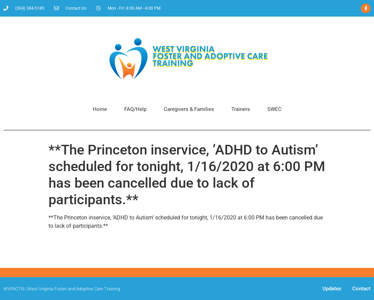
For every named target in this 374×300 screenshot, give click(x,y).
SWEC (274, 109)
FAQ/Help (135, 109)
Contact (361, 288)
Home (100, 109)
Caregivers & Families (189, 109)
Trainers (240, 109)
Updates (331, 288)
